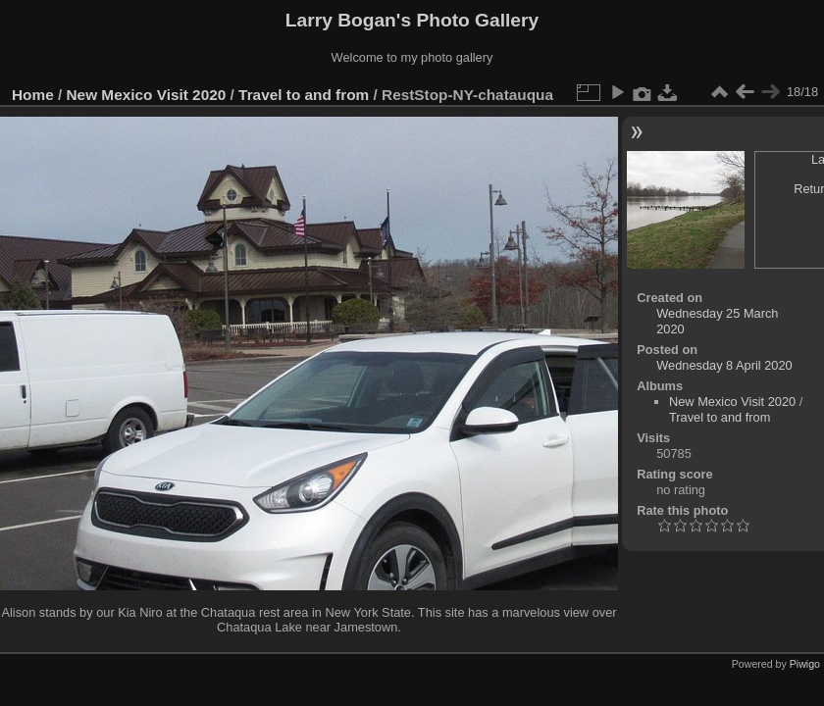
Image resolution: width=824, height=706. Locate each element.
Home (33, 94)
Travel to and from (303, 94)
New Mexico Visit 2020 (147, 94)
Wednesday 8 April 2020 (724, 365)
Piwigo (805, 664)
